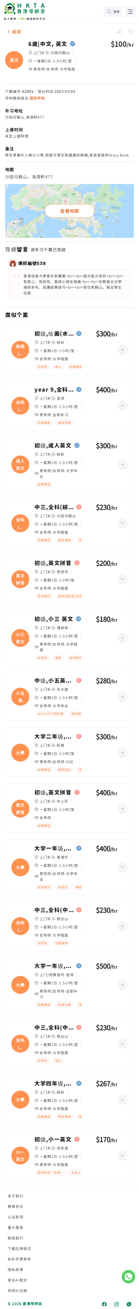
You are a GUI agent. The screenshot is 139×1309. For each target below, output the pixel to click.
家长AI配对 (17, 1280)
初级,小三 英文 (53, 619)
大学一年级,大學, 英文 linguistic (54, 965)
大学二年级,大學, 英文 (54, 736)
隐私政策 (15, 1269)
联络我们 (15, 1237)
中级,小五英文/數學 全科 (54, 680)
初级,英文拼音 (53, 563)
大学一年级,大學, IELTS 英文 (54, 848)
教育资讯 (15, 1206)
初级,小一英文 (53, 1139)
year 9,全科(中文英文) (54, 389)
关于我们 (15, 1195)
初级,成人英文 (53, 445)
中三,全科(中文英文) (54, 910)
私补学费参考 (19, 1259)
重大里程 (15, 1227)
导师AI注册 (17, 1290)
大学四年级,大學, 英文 (54, 1083)
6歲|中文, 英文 (47, 43)
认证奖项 (15, 1216)
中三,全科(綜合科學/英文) (54, 507)
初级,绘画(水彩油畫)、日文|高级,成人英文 (54, 333)
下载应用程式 (19, 1248)
